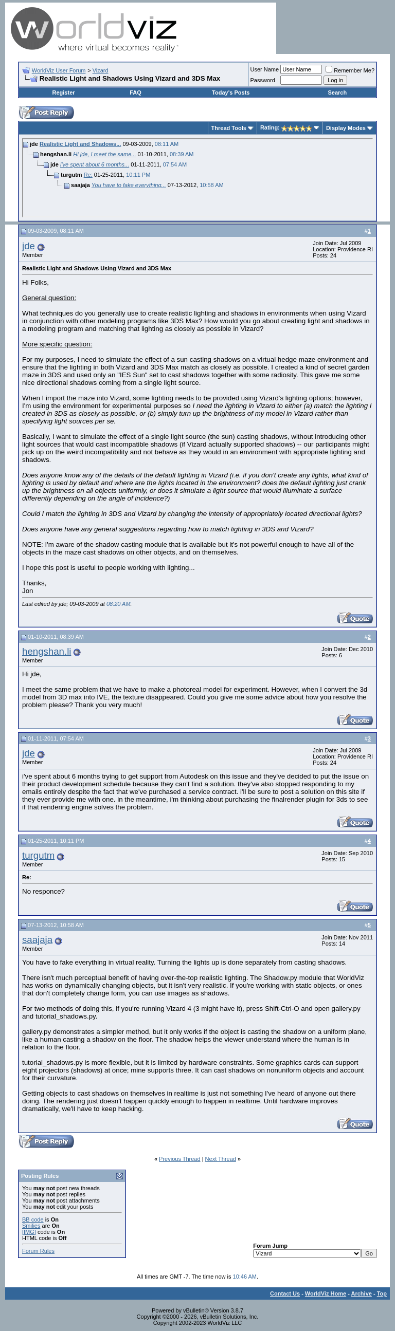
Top (382, 1293)
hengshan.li (46, 651)
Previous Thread (180, 1159)
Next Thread (220, 1159)
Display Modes (346, 128)
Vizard (101, 70)
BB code (33, 1219)
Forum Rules (38, 1251)
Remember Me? (350, 70)
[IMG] (29, 1232)
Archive (361, 1293)
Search (337, 92)
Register (63, 92)
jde (28, 246)
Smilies (31, 1226)
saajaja (37, 939)
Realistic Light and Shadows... (80, 144)
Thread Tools (228, 128)
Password (262, 80)
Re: (88, 175)
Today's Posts (230, 92)
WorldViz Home (325, 1293)
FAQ (135, 92)
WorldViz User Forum (59, 70)
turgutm (38, 855)
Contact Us (285, 1293)
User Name (264, 69)
